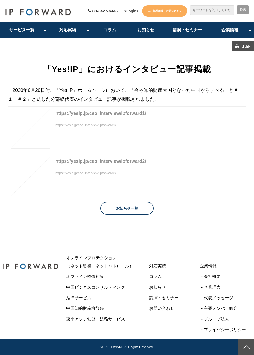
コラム (109, 30)
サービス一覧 (21, 30)
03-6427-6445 (104, 11)
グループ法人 (216, 319)
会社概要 (212, 277)
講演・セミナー (187, 30)
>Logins (131, 11)
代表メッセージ (218, 298)
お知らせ (145, 30)
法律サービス (78, 298)
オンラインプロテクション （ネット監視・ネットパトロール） (105, 262)
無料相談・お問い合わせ (167, 10)
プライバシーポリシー (225, 330)
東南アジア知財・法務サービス (95, 319)
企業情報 (229, 30)
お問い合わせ (161, 308)
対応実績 (67, 30)
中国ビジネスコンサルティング (95, 287)
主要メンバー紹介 (220, 308)
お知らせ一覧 (127, 208)
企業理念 (212, 287)
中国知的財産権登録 (85, 308)
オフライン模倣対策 (85, 277)
